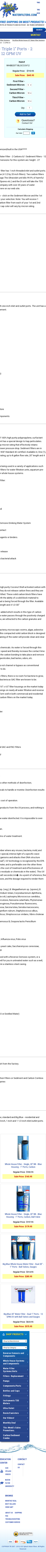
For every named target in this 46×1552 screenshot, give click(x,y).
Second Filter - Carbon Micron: (17, 91)
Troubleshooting (12, 1519)
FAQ (6, 1516)
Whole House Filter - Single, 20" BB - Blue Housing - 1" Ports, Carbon (23, 1165)
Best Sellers (10, 1504)
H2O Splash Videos (6, 1471)
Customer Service (12, 1522)
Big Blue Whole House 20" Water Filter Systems (29, 40)
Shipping (18, 1513)
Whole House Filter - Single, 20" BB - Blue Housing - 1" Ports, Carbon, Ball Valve (23, 1215)
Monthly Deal (36, 38)
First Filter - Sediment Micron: (16, 83)
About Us (9, 1513)
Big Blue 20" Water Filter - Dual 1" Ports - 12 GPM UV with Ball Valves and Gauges (23, 1315)
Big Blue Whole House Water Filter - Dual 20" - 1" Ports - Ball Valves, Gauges (23, 1265)
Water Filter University (6, 1483)
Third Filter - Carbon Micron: (17, 99)
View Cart (9, 1507)
